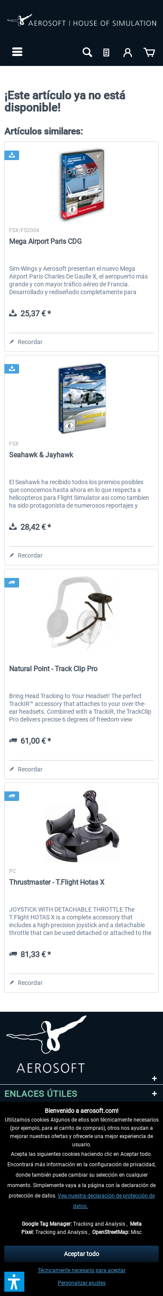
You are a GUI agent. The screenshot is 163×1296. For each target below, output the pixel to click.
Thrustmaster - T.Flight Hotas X (56, 882)
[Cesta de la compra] (149, 51)
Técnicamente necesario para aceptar (82, 1270)
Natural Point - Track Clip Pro (53, 669)
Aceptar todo (81, 1253)
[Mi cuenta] (128, 51)
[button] (14, 1282)
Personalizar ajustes (82, 1283)
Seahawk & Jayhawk (41, 455)
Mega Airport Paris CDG (45, 241)
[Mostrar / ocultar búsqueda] (86, 51)
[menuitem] (16, 51)
